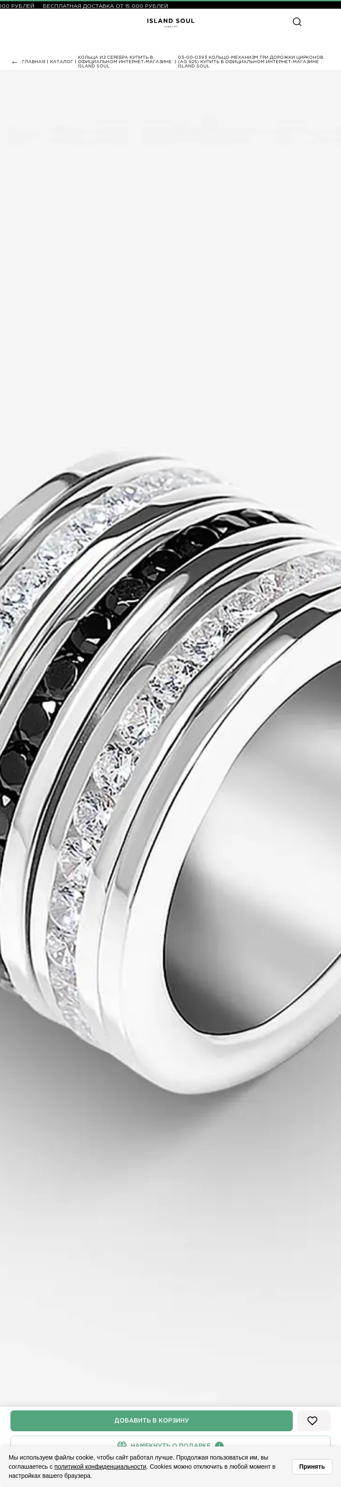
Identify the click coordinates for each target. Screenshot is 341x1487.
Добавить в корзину (151, 1420)
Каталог (61, 62)
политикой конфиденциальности (100, 1466)
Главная (33, 62)
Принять (312, 1466)
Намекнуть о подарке (170, 1446)
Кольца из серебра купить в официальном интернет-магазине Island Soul (125, 62)
